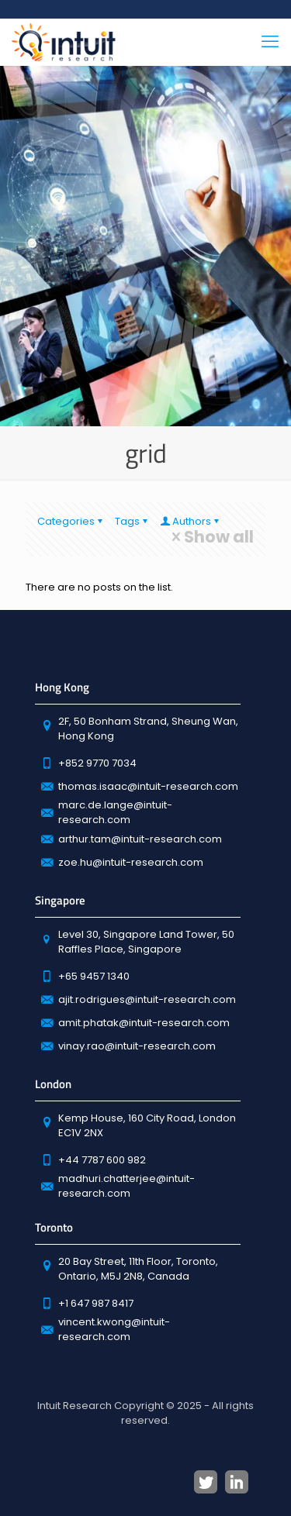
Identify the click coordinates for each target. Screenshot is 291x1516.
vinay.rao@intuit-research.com (137, 1046)
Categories (71, 521)
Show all (211, 537)
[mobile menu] (270, 42)
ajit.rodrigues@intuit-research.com (147, 999)
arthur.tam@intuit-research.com (140, 839)
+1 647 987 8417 (95, 1303)
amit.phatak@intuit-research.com (144, 1022)
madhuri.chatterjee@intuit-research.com (126, 1186)
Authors (190, 521)
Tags (132, 521)
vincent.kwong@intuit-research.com (114, 1329)
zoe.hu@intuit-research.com (130, 862)
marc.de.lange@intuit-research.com (115, 812)
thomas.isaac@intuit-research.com (148, 786)
